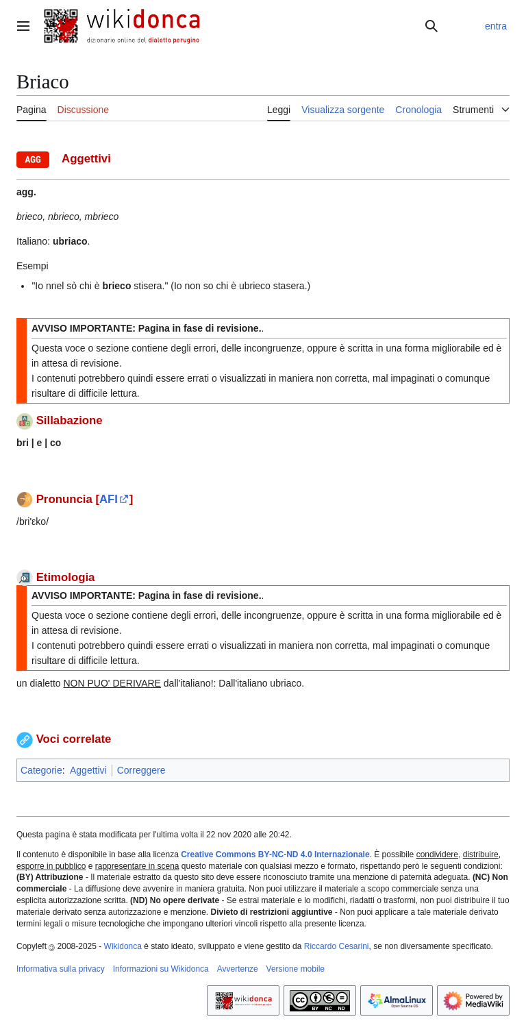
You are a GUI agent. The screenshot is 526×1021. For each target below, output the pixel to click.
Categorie (41, 770)
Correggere (141, 770)
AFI (108, 499)
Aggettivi (88, 770)
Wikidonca (123, 946)
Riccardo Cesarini (336, 946)
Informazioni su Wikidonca (161, 969)
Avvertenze (237, 969)
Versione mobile (295, 969)
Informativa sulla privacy (60, 969)
